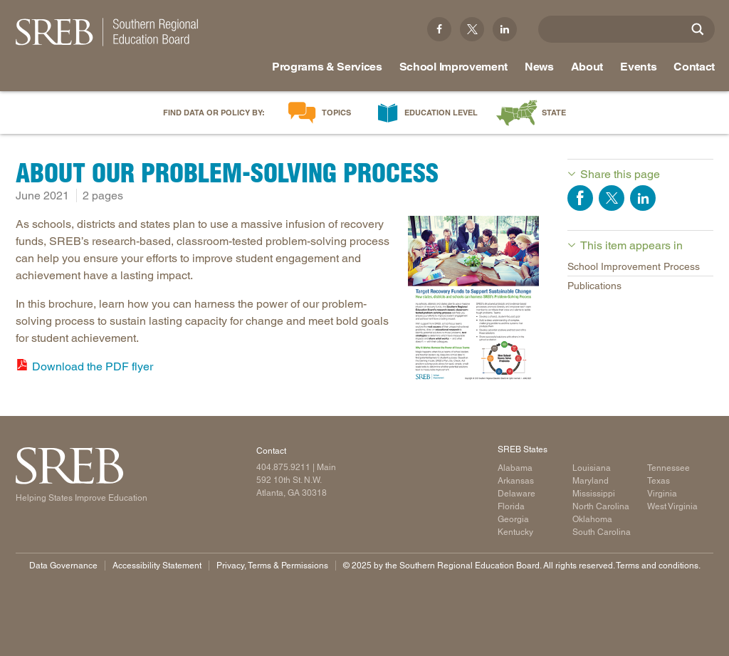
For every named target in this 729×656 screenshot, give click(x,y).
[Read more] (473, 298)
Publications (594, 285)
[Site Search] (698, 29)
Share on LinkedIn (643, 198)
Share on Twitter (611, 198)
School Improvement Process (633, 266)
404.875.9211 (283, 467)
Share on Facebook (580, 198)
